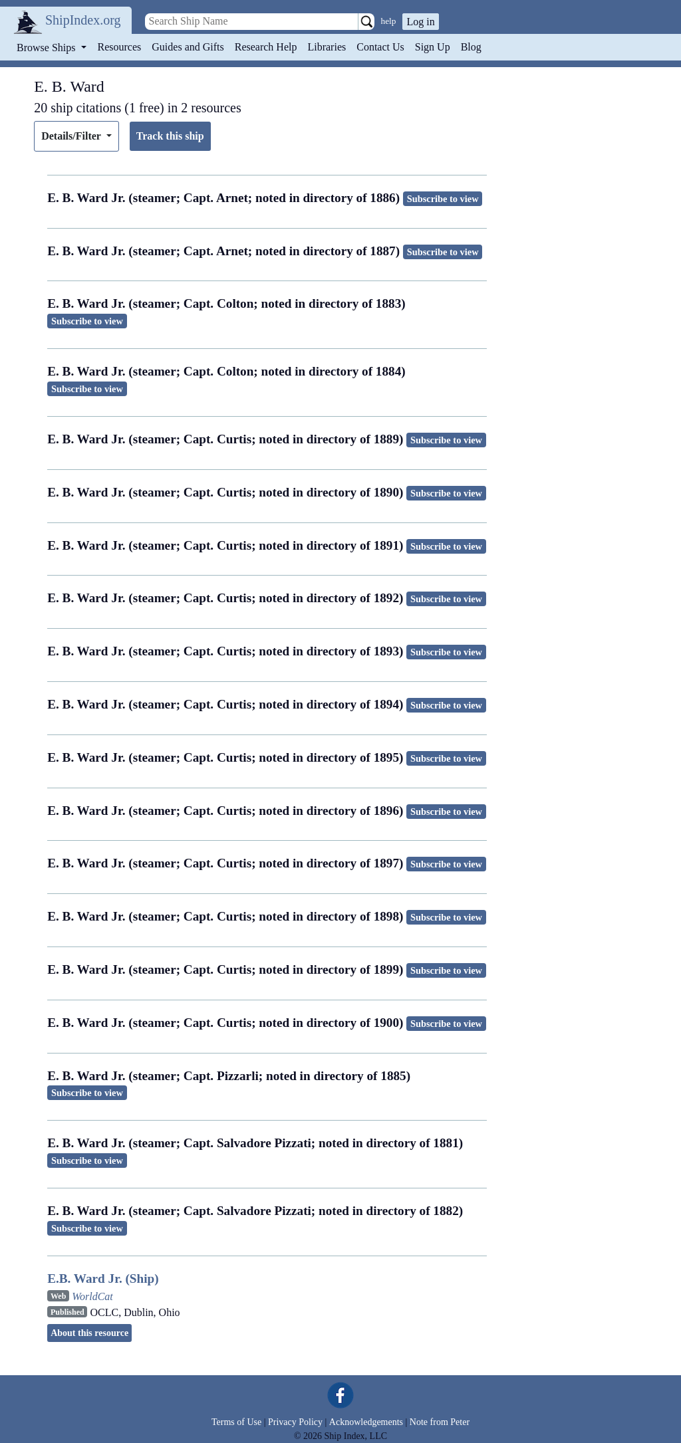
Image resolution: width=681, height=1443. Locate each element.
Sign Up (432, 47)
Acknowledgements (366, 1422)
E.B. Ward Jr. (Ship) (102, 1278)
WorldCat (92, 1296)
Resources (120, 47)
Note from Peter (440, 1422)
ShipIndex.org (83, 20)
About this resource (89, 1333)
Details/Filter (72, 136)
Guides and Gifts (187, 47)
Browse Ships (47, 47)
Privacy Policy (295, 1422)
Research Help (266, 47)
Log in (420, 21)
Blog (471, 47)
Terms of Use (236, 1422)
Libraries (326, 47)
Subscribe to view (443, 198)
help (388, 21)
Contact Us (380, 47)
